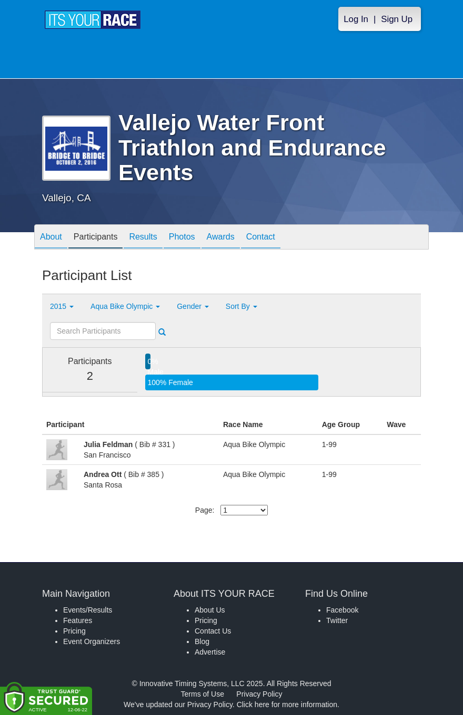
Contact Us (213, 631)
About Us (210, 610)
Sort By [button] (241, 306)
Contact (260, 237)
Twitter (337, 620)
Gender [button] (193, 306)
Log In (356, 19)
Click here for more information (287, 704)
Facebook (342, 610)
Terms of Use (202, 694)
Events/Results (87, 610)
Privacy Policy (259, 694)
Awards (221, 237)
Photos (182, 237)
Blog (202, 641)
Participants (96, 237)
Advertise (210, 652)
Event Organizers (91, 641)
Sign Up (396, 19)
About (51, 237)
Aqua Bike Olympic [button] (125, 306)
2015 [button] (62, 306)
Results (143, 237)
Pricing (74, 631)
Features (77, 620)
